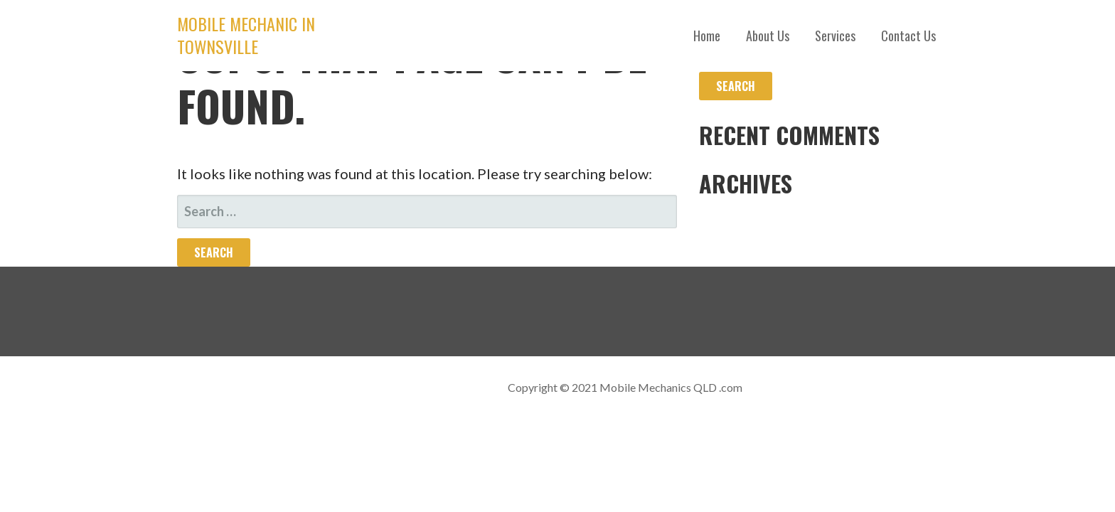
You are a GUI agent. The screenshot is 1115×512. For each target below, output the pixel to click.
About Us (767, 35)
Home (706, 35)
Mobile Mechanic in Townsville (246, 35)
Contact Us (908, 35)
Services (835, 35)
